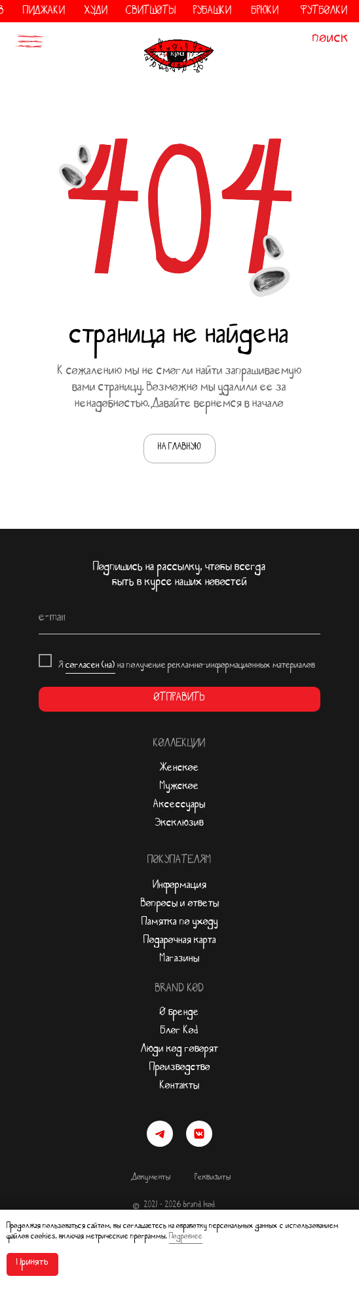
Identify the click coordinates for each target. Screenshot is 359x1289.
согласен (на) (90, 667)
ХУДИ (105, 12)
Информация (179, 886)
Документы (151, 1178)
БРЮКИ (274, 12)
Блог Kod (179, 1032)
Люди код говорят (179, 1050)
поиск (330, 40)
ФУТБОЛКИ (333, 12)
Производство (179, 1069)
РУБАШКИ (222, 12)
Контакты (179, 1087)
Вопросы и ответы (180, 905)
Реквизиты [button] (213, 1178)
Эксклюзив (179, 824)
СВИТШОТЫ (160, 12)
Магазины (179, 960)
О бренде (179, 1014)
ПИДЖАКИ (54, 12)
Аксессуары (179, 806)
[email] (179, 619)
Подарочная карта (179, 941)
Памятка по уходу (180, 923)
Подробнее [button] (185, 1238)
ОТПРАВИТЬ (179, 699)
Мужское (179, 787)
